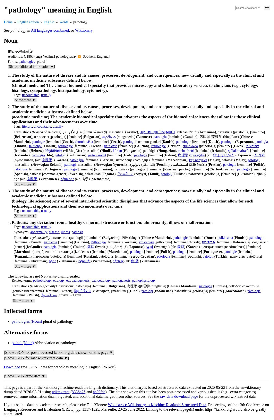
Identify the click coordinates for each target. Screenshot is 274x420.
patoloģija (77, 160)
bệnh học (67, 179)
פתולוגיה (252, 146)
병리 (149, 247)
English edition (28, 22)
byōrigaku (197, 155)
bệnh (52, 261)
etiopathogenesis (78, 280)
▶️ (79, 56)
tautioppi (35, 146)
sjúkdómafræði (238, 151)
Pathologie (158, 146)
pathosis (77, 232)
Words (64, 22)
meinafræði (186, 151)
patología (243, 169)
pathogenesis (121, 280)
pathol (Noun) (23, 343)
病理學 (47, 160)
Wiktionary (84, 30)
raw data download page (179, 396)
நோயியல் (125, 174)
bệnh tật (84, 261)
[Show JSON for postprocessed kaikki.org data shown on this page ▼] (59, 352)
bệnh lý (118, 261)
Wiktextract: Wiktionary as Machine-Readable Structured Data (157, 405)
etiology (58, 280)
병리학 (259, 155)
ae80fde (99, 392)
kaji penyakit (198, 160)
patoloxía (110, 146)
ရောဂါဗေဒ (109, 137)
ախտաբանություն (157, 132)
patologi (128, 142)
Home (8, 22)
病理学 (183, 155)
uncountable (30, 95)
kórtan (117, 151)
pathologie (183, 142)
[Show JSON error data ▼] (25, 376)
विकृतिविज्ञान (53, 151)
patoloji (166, 174)
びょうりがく (223, 155)
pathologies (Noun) (27, 321)
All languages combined (50, 30)
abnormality (38, 232)
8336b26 (78, 392)
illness (65, 232)
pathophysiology (144, 280)
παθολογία (190, 146)
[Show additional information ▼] (31, 67)
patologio (227, 142)
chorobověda (84, 142)
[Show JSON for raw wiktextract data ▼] (36, 358)
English (49, 22)
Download (12, 367)
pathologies (27, 62)
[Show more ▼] (25, 100)
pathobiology (42, 280)
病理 (90, 247)
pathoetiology (101, 280)
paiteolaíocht (97, 155)
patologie (38, 142)
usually (46, 95)
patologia (160, 137)
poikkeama (225, 238)
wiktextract (61, 392)
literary (27, 126)
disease (54, 232)
